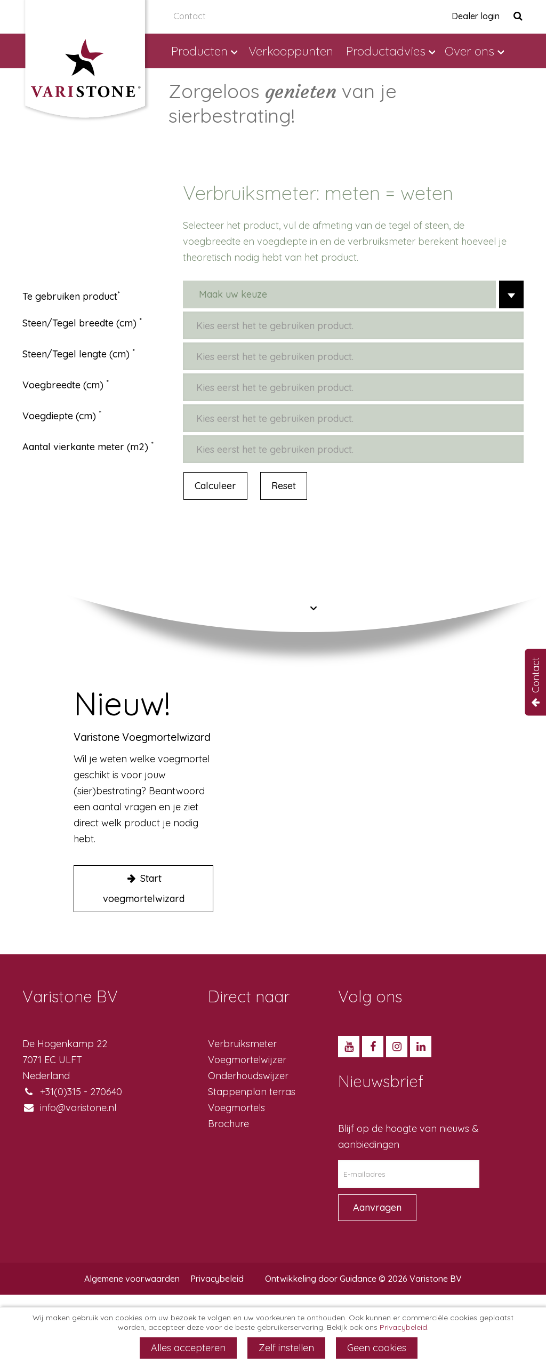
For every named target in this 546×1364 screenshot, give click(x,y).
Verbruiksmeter (242, 1044)
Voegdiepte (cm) (59, 416)
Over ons (469, 51)
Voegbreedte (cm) (62, 385)
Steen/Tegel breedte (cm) (79, 323)
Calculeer (215, 486)
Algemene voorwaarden (132, 1278)
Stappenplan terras (251, 1092)
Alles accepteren (188, 1348)
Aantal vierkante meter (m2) (85, 447)
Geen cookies (376, 1348)
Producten (199, 51)
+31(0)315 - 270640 (81, 1092)
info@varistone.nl (78, 1108)
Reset (283, 486)
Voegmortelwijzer (247, 1060)
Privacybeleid (217, 1278)
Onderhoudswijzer (248, 1076)
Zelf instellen (286, 1348)
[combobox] (353, 294)
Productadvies (385, 51)
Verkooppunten (290, 51)
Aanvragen (377, 1207)
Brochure (228, 1124)
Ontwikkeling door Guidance (320, 1278)
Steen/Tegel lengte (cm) (76, 354)
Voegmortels (236, 1108)
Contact (189, 16)
